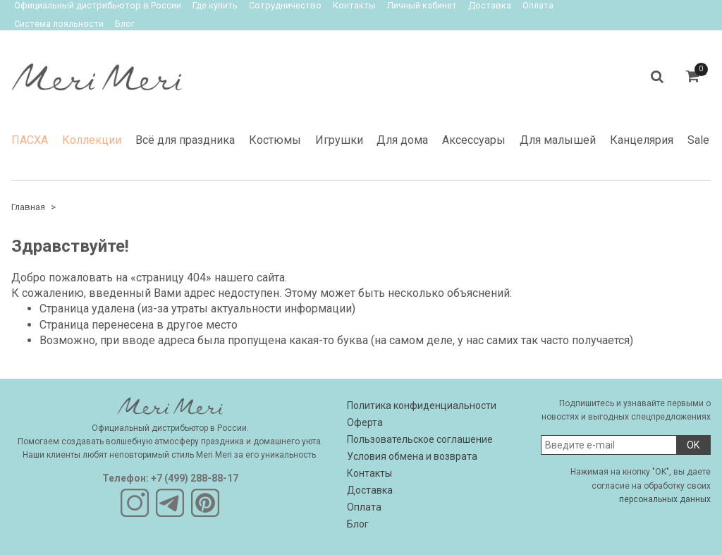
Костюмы (275, 140)
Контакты (369, 473)
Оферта (365, 422)
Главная (28, 207)
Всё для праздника (185, 140)
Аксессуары (474, 140)
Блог (125, 23)
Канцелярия (641, 140)
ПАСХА (29, 140)
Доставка (370, 490)
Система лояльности (59, 23)
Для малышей (558, 140)
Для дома (402, 140)
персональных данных (665, 499)
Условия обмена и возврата (412, 456)
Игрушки (339, 140)
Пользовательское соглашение (420, 439)
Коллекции (91, 140)
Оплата (364, 507)
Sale (698, 140)
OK (693, 445)
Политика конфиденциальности (421, 405)
